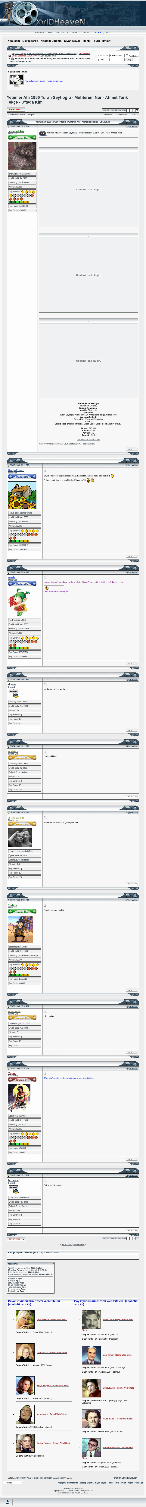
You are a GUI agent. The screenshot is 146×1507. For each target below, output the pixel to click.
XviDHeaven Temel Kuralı (88, 439)
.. (88, 150)
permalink (133, 126)
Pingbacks (12, 1289)
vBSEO (80, 1493)
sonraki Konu (78, 1244)
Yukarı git (138, 1483)
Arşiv (130, 1483)
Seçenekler (122, 115)
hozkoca (13, 1180)
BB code (11, 1279)
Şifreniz (101, 60)
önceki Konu (67, 1244)
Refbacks (12, 1291)
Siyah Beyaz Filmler (47, 56)
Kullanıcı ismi (103, 56)
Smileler (11, 1281)
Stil (133, 115)
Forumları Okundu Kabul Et (125, 1478)
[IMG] (10, 1283)
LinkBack (108, 115)
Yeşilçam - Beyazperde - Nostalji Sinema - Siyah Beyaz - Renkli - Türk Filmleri (44, 54)
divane (12, 684)
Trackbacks (13, 1287)
